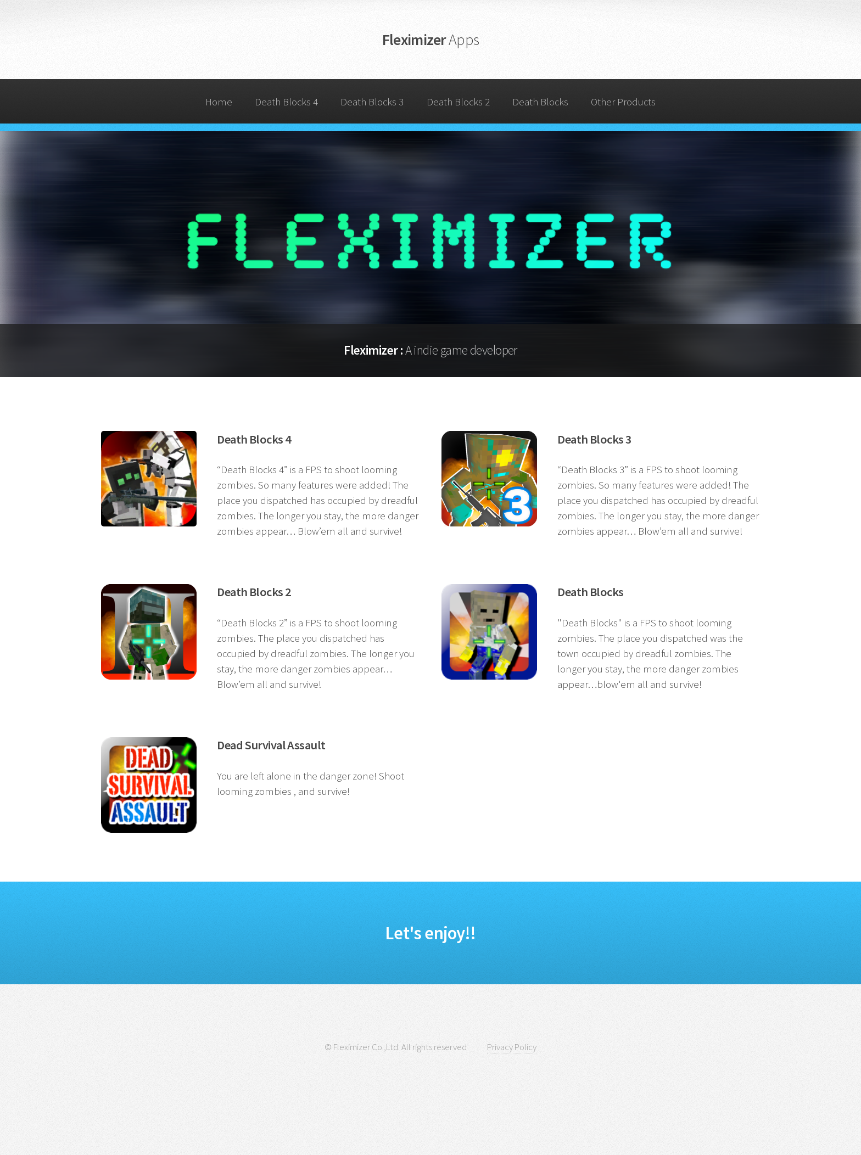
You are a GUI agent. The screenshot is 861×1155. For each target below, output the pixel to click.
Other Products (623, 102)
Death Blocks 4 (286, 102)
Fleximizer (430, 39)
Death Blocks (540, 102)
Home (218, 102)
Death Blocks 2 (458, 102)
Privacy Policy (511, 1047)
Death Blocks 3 (372, 102)
